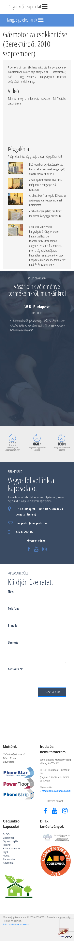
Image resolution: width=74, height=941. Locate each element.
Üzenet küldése (52, 692)
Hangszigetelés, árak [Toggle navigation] (25, 20)
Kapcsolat (8, 862)
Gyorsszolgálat (11, 841)
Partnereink (9, 859)
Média (6, 855)
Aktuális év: (15, 669)
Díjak (5, 852)
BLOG (6, 834)
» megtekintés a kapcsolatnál (55, 791)
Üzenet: (13, 642)
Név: (11, 591)
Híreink (6, 845)
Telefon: (13, 608)
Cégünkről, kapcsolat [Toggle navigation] (28, 7)
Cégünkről (8, 838)
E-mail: (12, 625)
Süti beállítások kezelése (16, 924)
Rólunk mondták (11, 848)
